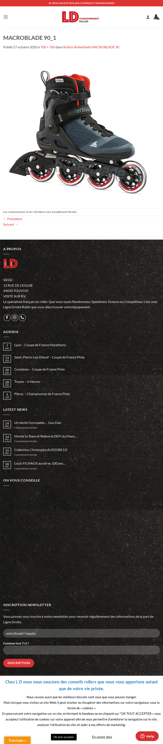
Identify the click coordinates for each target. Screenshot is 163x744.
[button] (5, 17)
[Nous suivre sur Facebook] (7, 317)
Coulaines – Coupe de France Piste (39, 369)
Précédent (12, 219)
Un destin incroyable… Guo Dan (37, 423)
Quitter (84, 737)
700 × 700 (47, 47)
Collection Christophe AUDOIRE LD (40, 450)
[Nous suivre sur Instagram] (14, 317)
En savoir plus (102, 737)
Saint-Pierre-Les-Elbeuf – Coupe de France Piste (49, 357)
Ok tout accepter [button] (63, 737)
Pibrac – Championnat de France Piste (42, 394)
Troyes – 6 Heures (27, 381)
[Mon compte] (148, 17)
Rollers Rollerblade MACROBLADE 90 (91, 47)
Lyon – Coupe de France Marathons (40, 345)
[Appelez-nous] (22, 317)
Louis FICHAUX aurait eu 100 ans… (40, 463)
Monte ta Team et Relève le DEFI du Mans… (45, 436)
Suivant (10, 224)
